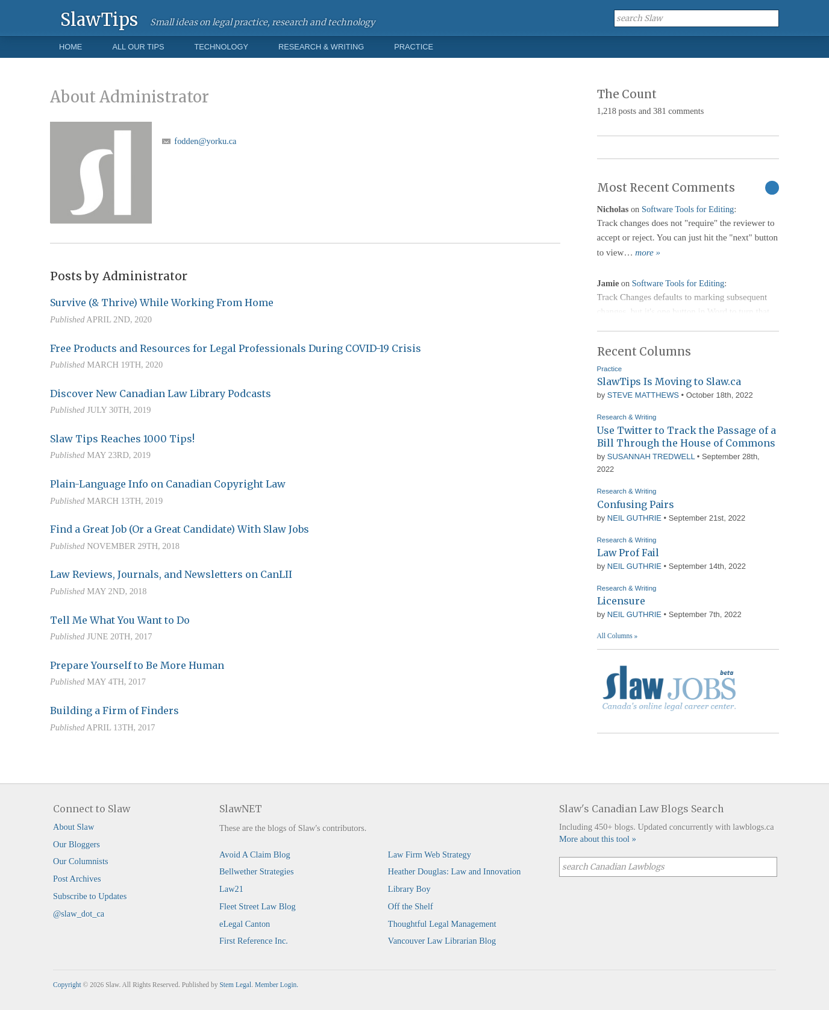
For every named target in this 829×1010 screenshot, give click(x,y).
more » (647, 252)
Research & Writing (321, 46)
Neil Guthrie (634, 517)
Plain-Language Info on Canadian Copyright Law (168, 484)
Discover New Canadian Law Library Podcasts (160, 393)
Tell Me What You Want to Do (120, 620)
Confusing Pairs (635, 504)
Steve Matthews (643, 395)
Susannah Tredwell (651, 456)
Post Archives (77, 878)
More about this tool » (597, 839)
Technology (221, 46)
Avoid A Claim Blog (254, 854)
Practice (413, 46)
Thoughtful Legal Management (442, 924)
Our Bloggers (76, 844)
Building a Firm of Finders (114, 710)
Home (70, 46)
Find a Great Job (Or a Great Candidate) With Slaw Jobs (179, 529)
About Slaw (73, 827)
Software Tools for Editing (688, 209)
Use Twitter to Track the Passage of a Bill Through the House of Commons (686, 437)
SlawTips (99, 19)
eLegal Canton (244, 924)
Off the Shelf (410, 906)
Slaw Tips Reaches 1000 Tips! (122, 439)
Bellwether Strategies (256, 871)
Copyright (67, 984)
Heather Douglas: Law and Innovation (454, 871)
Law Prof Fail (628, 553)
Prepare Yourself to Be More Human (137, 665)
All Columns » (617, 635)
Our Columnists (80, 861)
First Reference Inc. (253, 941)
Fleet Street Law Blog (257, 906)
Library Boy (409, 889)
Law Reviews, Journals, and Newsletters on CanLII (171, 574)
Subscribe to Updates (90, 896)
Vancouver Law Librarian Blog (442, 941)
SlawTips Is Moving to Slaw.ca (669, 381)
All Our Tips (138, 46)
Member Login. (276, 984)
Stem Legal (235, 984)
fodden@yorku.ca (205, 141)
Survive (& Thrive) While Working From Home (162, 302)
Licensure (621, 601)
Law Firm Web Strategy (429, 854)
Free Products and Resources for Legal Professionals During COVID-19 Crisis (235, 348)
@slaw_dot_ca (78, 913)
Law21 (231, 889)
